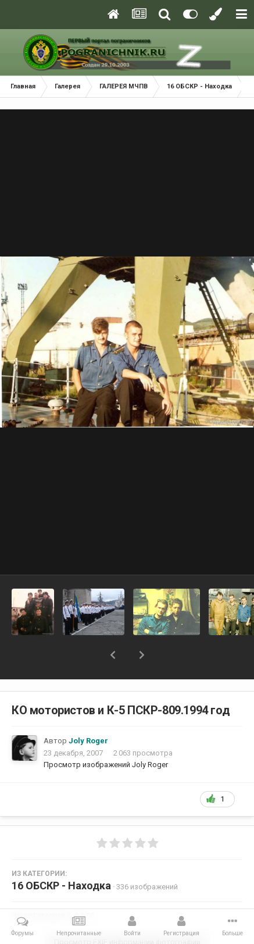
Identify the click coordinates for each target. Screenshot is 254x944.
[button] (113, 655)
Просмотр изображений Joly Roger (106, 764)
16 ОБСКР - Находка (61, 885)
